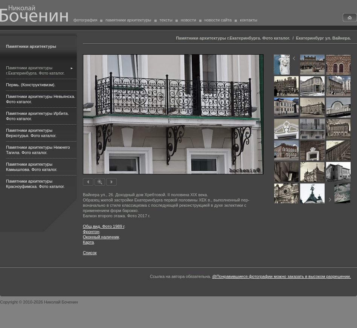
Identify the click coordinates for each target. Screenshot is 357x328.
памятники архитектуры (128, 20)
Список (90, 252)
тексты (166, 20)
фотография (85, 20)
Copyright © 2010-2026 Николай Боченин (39, 302)
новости (188, 20)
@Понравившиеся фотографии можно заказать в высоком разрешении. (281, 276)
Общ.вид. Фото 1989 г (103, 226)
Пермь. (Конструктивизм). (30, 84)
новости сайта (218, 20)
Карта (88, 242)
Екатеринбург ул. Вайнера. (323, 38)
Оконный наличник (101, 237)
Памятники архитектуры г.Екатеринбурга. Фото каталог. (233, 38)
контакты (248, 20)
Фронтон (91, 231)
